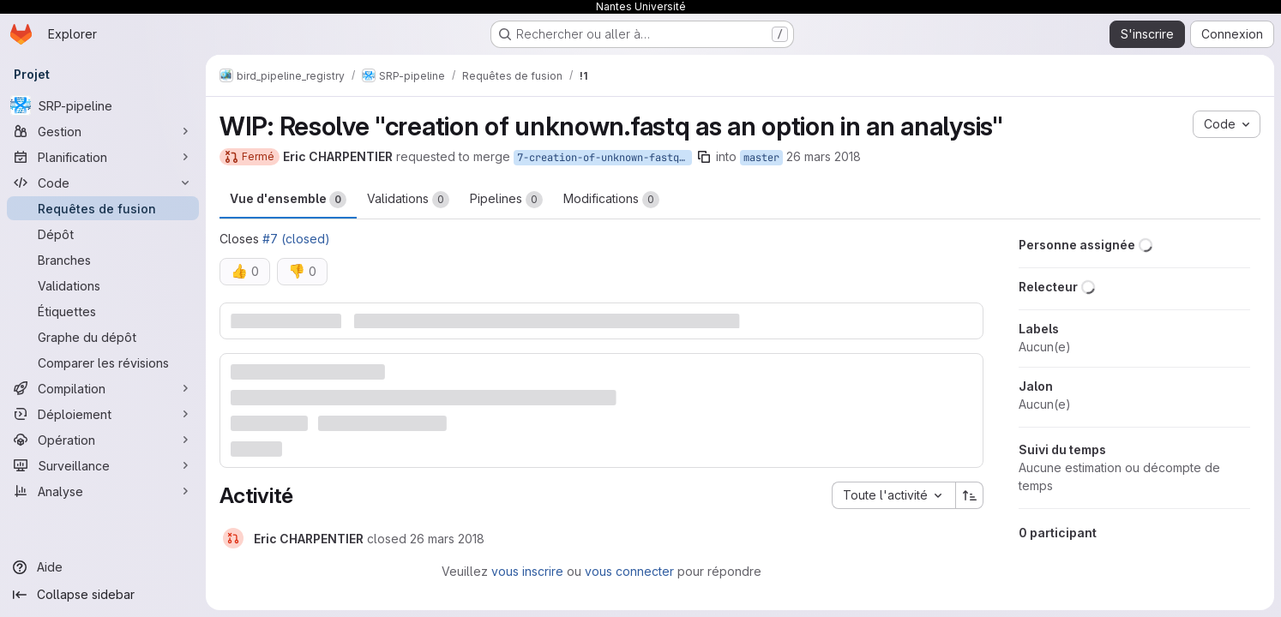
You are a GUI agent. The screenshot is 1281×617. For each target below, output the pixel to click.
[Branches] (103, 260)
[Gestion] (103, 131)
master (761, 158)
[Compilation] (103, 388)
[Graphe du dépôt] (103, 337)
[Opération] (103, 440)
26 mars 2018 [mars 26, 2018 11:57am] (823, 156)
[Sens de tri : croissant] (969, 495)
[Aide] (103, 567)
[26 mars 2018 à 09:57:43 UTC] (447, 538)
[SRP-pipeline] (103, 105)
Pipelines (506, 199)
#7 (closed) (296, 238)
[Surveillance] (103, 465)
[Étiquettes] (103, 311)
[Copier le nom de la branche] (704, 157)
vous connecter (629, 571)
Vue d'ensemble (288, 199)
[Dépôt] (103, 234)
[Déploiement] (103, 414)
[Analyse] (103, 491)
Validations (408, 199)
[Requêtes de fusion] (103, 208)
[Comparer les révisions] (103, 362)
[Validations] (103, 285)
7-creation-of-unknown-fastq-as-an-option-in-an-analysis (604, 158)
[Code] (103, 183)
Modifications (611, 199)
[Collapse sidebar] (103, 595)
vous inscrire (527, 571)
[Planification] (103, 157)
